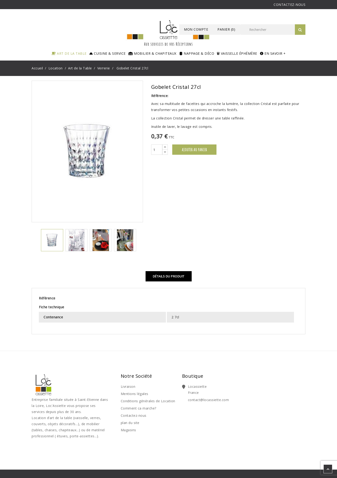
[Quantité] (156, 149)
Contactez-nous (134, 415)
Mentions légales (134, 394)
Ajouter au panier (194, 149)
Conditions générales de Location (148, 401)
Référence (47, 298)
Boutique (192, 376)
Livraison (128, 386)
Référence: (159, 95)
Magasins (128, 430)
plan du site (130, 422)
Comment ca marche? (138, 408)
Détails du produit (168, 276)
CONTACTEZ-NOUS (289, 4)
